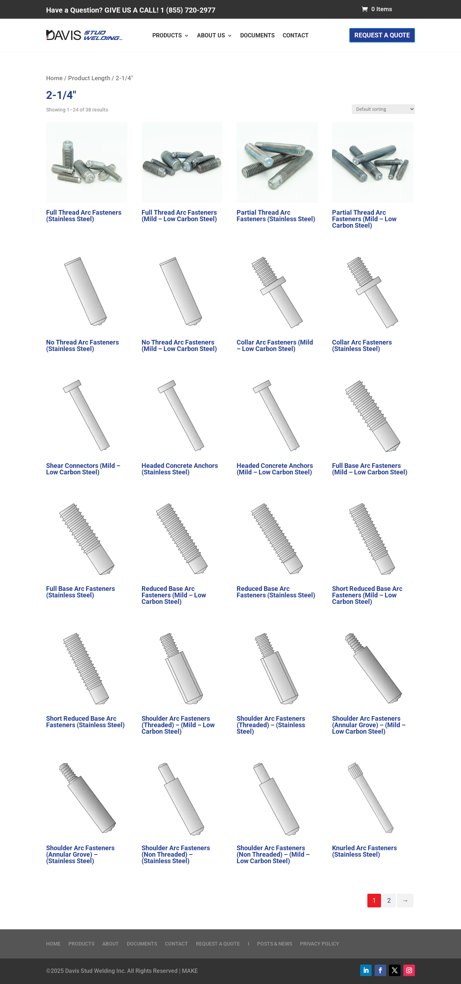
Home (54, 78)
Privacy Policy (319, 944)
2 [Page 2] (389, 900)
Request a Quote (382, 35)
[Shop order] (383, 109)
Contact (296, 36)
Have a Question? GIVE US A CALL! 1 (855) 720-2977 (130, 10)
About (110, 944)
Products (167, 36)
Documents (257, 36)
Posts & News (274, 944)
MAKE (190, 970)
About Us (211, 36)
